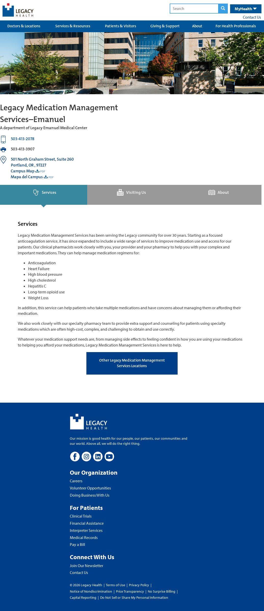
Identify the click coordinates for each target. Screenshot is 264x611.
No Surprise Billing (161, 591)
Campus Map (22, 171)
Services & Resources (72, 26)
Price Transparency (130, 591)
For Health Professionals (236, 26)
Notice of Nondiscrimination (91, 591)
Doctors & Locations (23, 26)
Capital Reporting (83, 597)
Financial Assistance (87, 523)
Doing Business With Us (89, 495)
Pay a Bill (77, 544)
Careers (76, 480)
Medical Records (84, 537)
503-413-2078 (22, 138)
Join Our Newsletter (86, 565)
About (197, 26)
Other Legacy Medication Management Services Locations (132, 363)
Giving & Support (165, 26)
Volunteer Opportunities (90, 487)
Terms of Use (116, 585)
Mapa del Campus (27, 176)
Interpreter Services (86, 530)
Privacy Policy (139, 585)
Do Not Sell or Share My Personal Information (134, 597)
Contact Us (252, 17)
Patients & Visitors (120, 26)
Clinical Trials (80, 516)
